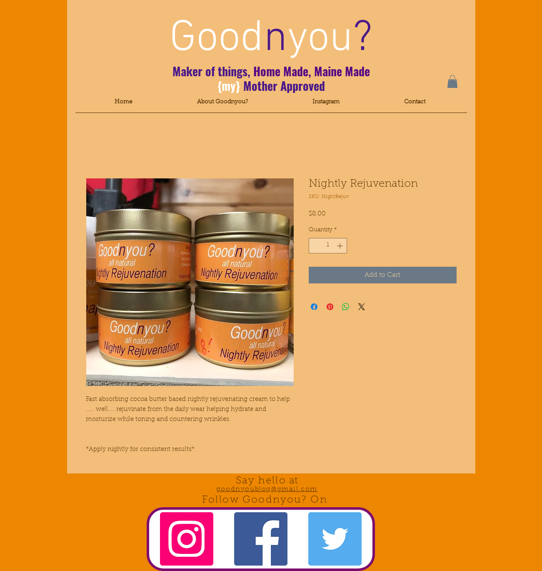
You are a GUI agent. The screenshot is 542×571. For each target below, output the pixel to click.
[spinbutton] (327, 245)
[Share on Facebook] (314, 307)
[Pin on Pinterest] (330, 307)
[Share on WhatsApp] (346, 307)
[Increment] (340, 245)
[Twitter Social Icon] (335, 539)
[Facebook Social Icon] (260, 539)
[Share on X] (362, 307)
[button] (452, 81)
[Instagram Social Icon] (186, 539)
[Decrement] (315, 245)
